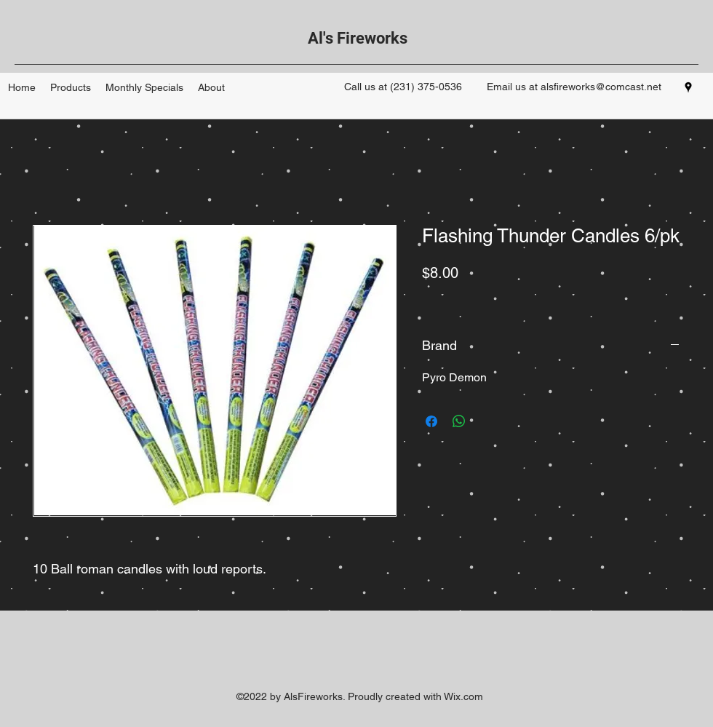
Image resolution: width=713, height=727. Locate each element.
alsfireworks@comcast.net (601, 86)
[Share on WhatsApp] (459, 421)
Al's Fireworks (357, 38)
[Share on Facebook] (431, 421)
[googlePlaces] (688, 87)
